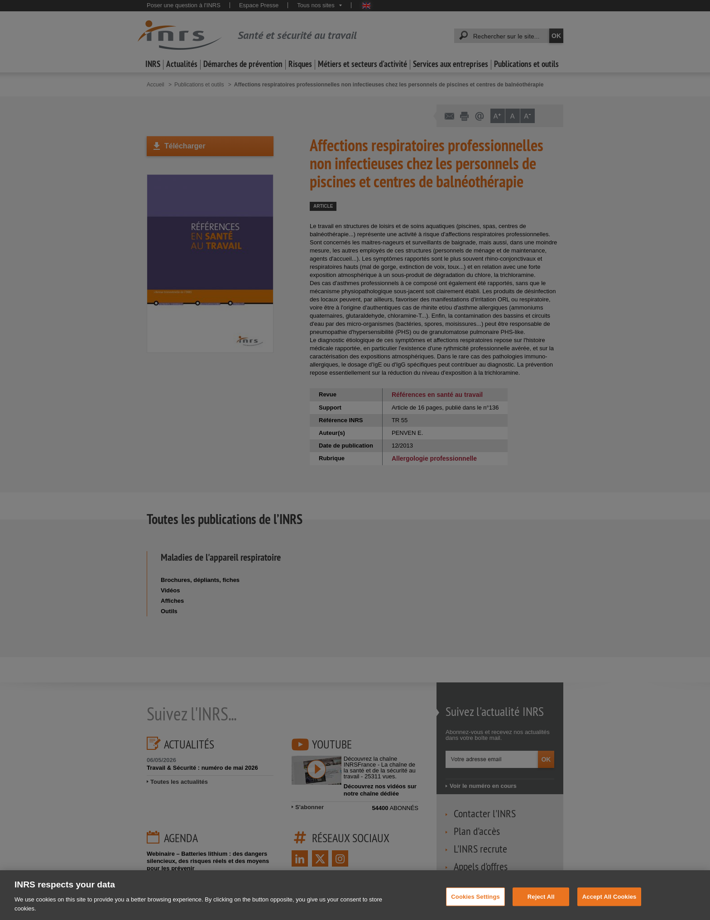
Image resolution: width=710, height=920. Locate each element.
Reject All (541, 902)
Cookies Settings (475, 902)
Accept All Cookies (609, 902)
